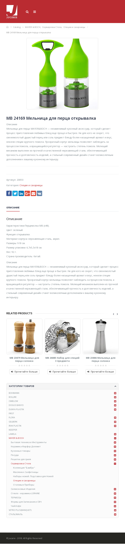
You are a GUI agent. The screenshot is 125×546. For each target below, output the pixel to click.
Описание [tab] (13, 207)
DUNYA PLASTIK (16, 410)
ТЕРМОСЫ (16, 499)
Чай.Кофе (16, 507)
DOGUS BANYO (16, 405)
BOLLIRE (13, 397)
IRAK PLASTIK (15, 427)
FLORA (12, 418)
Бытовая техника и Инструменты (29, 444)
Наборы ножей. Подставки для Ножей (33, 478)
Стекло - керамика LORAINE (25, 495)
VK (39, 193)
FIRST (11, 414)
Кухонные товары (20, 452)
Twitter (15, 193)
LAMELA (12, 435)
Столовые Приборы (23, 486)
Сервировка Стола (21, 465)
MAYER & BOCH (16, 439)
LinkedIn (21, 193)
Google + (27, 193)
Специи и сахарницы (31, 185)
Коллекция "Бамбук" (24, 469)
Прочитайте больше (26, 371)
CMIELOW (13, 401)
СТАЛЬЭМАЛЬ (16, 516)
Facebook (9, 193)
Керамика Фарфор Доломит (26, 448)
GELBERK (13, 422)
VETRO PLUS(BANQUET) (20, 512)
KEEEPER (13, 431)
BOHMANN (14, 393)
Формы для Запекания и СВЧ (26, 503)
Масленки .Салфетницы (25, 473)
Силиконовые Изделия (23, 490)
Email (33, 193)
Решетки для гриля (21, 461)
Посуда (15, 457)
